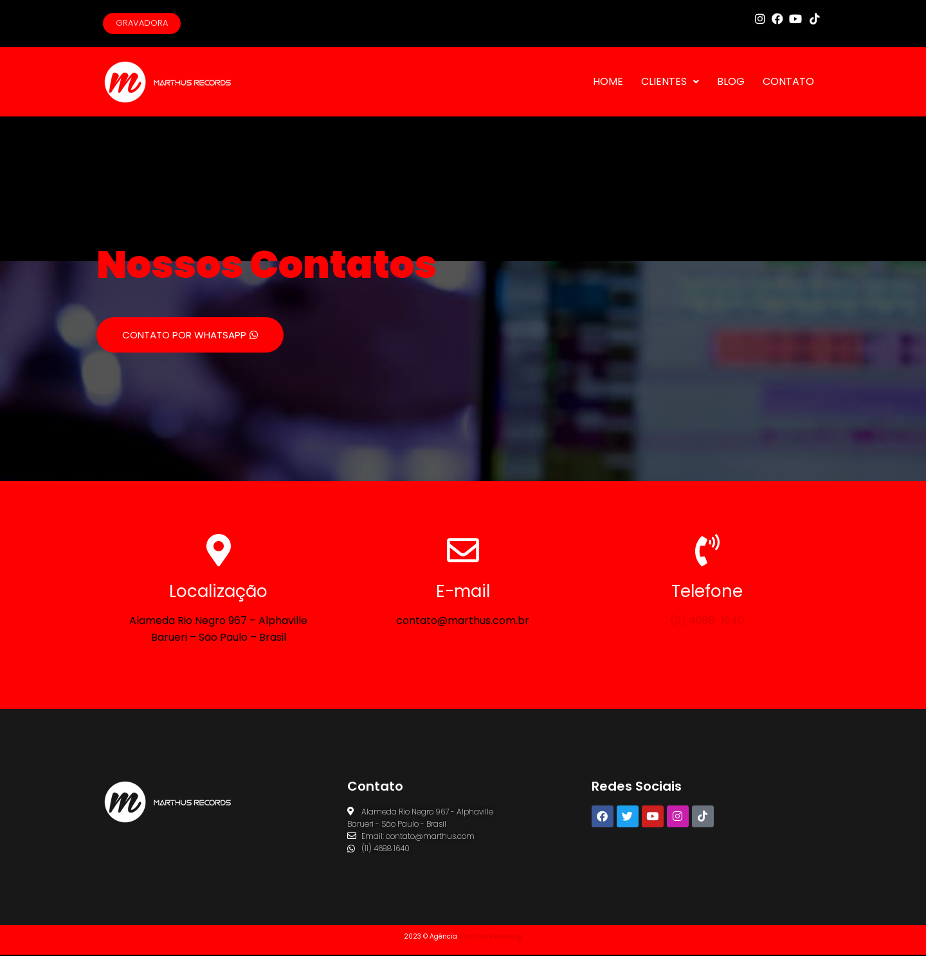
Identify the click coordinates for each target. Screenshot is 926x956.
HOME (608, 83)
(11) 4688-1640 (707, 621)
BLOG (731, 83)
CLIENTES (670, 83)
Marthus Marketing (491, 937)
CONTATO (788, 83)
